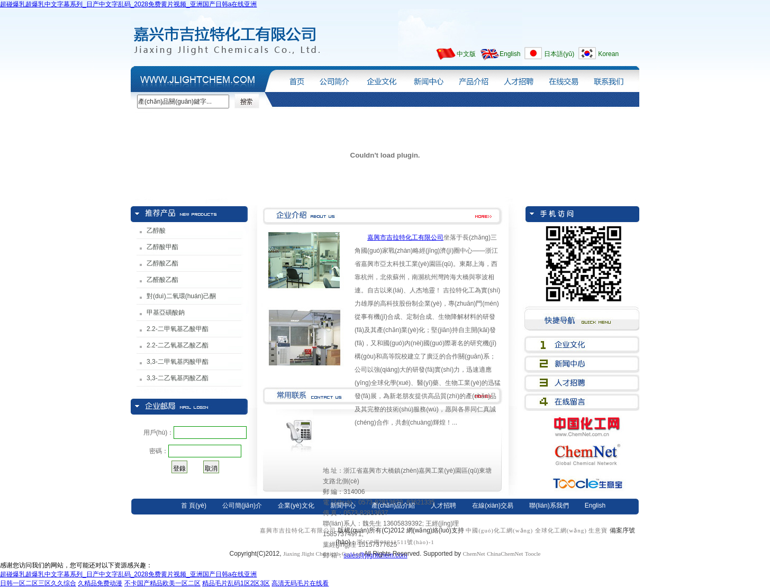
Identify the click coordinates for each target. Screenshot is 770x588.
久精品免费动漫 (100, 583)
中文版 (466, 54)
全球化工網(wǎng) (561, 530)
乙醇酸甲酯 (162, 247)
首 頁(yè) (193, 505)
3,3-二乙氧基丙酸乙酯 (178, 378)
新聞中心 (427, 78)
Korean (608, 54)
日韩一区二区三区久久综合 (38, 583)
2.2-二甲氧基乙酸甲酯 (178, 329)
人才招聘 (518, 78)
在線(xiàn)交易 (562, 78)
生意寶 (598, 530)
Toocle (533, 553)
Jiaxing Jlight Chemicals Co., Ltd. (323, 553)
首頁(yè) (294, 78)
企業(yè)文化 (380, 78)
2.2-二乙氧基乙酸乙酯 (178, 345)
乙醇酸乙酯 (162, 263)
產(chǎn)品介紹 (473, 78)
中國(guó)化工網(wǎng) (499, 530)
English (510, 54)
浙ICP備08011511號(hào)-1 (395, 542)
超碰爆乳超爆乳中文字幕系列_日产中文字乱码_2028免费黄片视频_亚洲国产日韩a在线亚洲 (128, 4)
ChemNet (474, 553)
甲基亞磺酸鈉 (166, 312)
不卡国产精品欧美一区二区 (162, 583)
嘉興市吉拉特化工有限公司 (405, 237)
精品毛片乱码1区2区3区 (236, 583)
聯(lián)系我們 (612, 78)
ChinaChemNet (505, 553)
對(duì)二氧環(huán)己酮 (181, 296)
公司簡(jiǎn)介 (333, 78)
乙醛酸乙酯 (162, 279)
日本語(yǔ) (559, 54)
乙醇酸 (156, 230)
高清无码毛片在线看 (300, 583)
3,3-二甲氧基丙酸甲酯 (178, 361)
